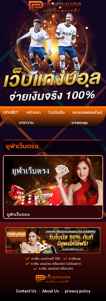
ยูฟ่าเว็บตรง (18, 214)
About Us (50, 291)
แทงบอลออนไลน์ (87, 112)
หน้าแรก (34, 112)
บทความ (26, 123)
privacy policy (77, 291)
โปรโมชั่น (57, 112)
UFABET (11, 112)
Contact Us (26, 291)
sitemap (79, 123)
